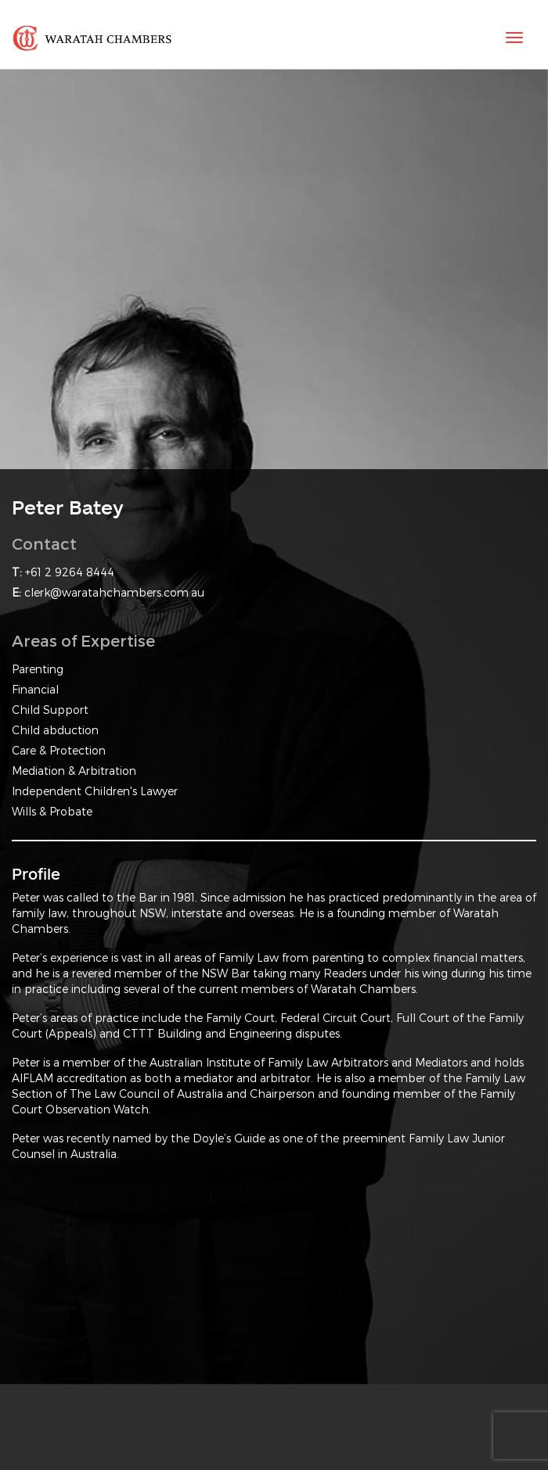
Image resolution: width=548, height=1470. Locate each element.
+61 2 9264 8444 (69, 572)
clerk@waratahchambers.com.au (114, 592)
